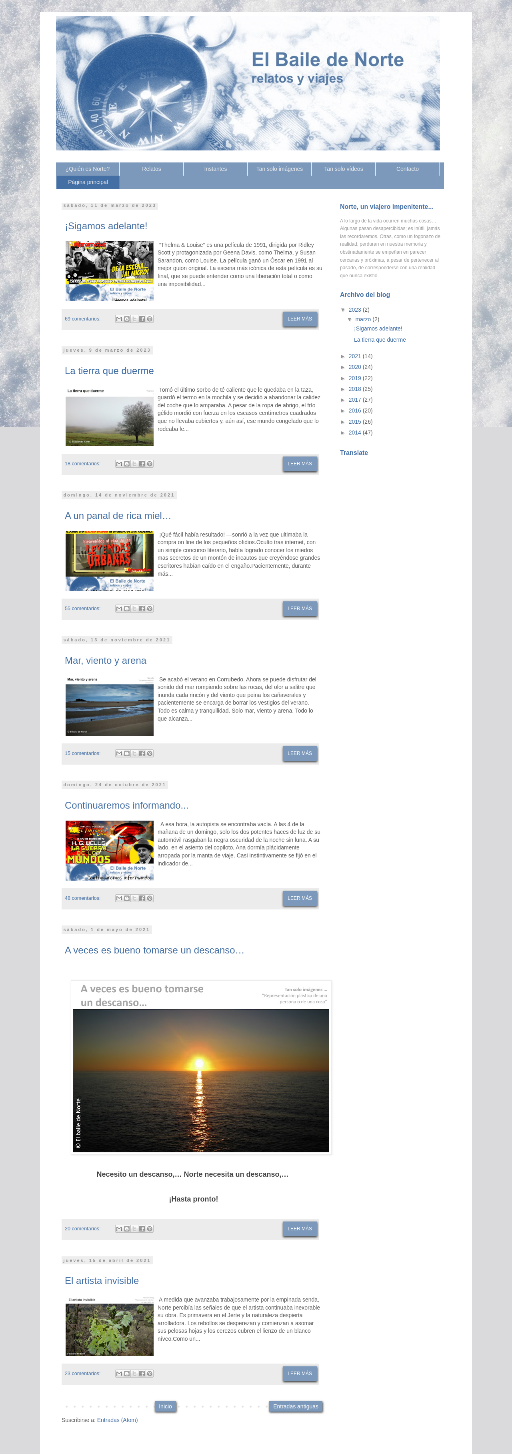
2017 (356, 400)
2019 (356, 378)
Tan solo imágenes (279, 169)
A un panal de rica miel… (118, 515)
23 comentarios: (83, 1373)
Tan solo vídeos (343, 169)
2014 (356, 432)
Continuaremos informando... (127, 805)
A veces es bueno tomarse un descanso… (155, 950)
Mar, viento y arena (105, 660)
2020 (356, 367)
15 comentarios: (83, 753)
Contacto (407, 169)
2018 (356, 389)
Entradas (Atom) (117, 1420)
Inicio (165, 1406)
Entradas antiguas (295, 1406)
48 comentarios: (83, 898)
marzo (363, 319)
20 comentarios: (83, 1229)
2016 (356, 410)
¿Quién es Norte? (88, 169)
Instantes (215, 169)
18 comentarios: (83, 464)
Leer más (300, 319)
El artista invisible (102, 1280)
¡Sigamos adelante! (106, 225)
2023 (356, 309)
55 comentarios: (83, 608)
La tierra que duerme (109, 370)
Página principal (88, 182)
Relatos (151, 169)
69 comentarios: (83, 319)
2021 (356, 356)
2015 (356, 422)
